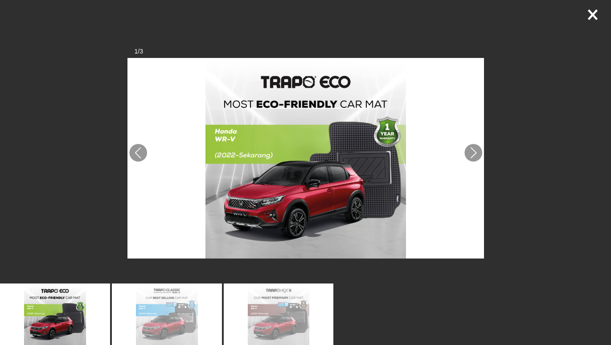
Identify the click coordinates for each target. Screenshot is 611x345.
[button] (138, 153)
